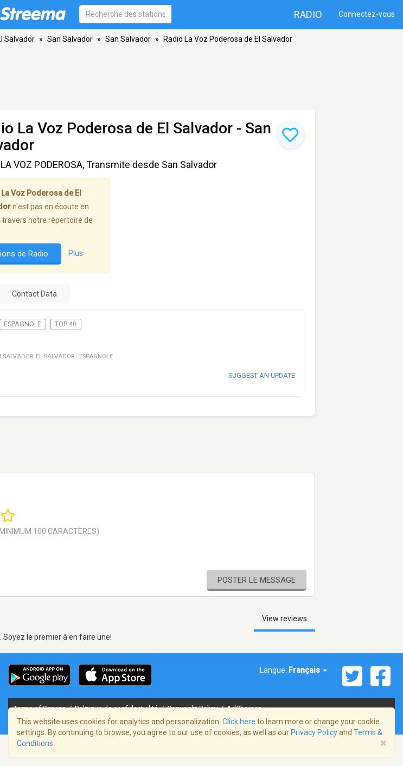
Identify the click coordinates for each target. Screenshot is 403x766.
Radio (308, 14)
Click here (238, 721)
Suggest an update (261, 375)
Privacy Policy (314, 732)
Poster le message (257, 580)
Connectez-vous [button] (366, 14)
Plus (75, 253)
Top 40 (65, 324)
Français (308, 670)
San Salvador (70, 39)
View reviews (284, 618)
